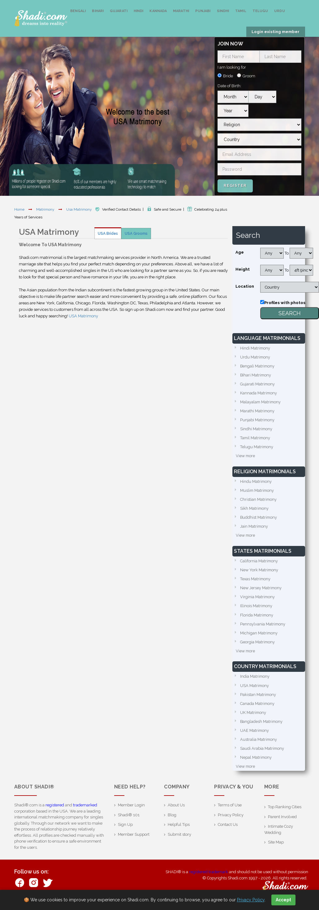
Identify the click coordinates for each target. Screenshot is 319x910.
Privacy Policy (231, 820)
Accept (283, 899)
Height (242, 269)
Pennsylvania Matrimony (263, 627)
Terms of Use (230, 810)
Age (239, 252)
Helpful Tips (179, 830)
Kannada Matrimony (259, 393)
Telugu (260, 11)
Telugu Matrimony (257, 448)
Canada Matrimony (257, 708)
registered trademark (208, 877)
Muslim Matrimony (257, 492)
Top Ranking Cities (284, 812)
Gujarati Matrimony (257, 384)
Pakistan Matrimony (258, 699)
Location (244, 286)
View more (246, 457)
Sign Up (125, 830)
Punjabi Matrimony (257, 421)
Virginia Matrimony (257, 600)
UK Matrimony (253, 717)
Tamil (240, 11)
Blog (172, 820)
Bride (228, 76)
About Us (176, 810)
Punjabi (203, 11)
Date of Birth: (229, 86)
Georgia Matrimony (257, 645)
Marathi (181, 11)
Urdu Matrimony (255, 357)
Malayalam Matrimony (261, 403)
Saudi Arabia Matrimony (262, 753)
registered (54, 810)
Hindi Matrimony (255, 348)
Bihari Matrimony (256, 375)
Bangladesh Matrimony (261, 726)
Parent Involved (282, 822)
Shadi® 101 (129, 820)
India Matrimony (255, 680)
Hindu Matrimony (256, 483)
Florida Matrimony (257, 618)
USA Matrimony (83, 316)
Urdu (279, 11)
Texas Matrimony (255, 582)
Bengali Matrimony (257, 366)
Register (235, 185)
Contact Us (228, 830)
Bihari (98, 11)
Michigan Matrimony (259, 636)
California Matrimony (259, 563)
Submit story (179, 840)
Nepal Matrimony (256, 762)
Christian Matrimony (258, 501)
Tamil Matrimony (255, 439)
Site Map (276, 847)
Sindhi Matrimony (256, 430)
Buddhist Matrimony (259, 519)
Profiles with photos (284, 302)
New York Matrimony (259, 572)
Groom (249, 76)
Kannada (158, 11)
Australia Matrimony (259, 744)
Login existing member (276, 31)
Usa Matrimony (79, 209)
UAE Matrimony (254, 735)
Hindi (139, 11)
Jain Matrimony (254, 528)
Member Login (131, 810)
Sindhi (223, 11)
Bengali (78, 11)
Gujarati (118, 11)
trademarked (85, 810)
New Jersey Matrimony (261, 591)
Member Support (133, 840)
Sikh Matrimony (254, 510)
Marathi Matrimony (257, 412)
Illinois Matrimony (256, 609)
